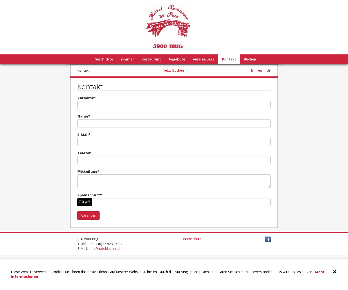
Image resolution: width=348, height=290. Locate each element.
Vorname (86, 98)
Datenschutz (191, 239)
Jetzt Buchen (174, 70)
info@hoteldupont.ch (105, 248)
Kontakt (229, 59)
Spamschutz (89, 195)
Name (83, 116)
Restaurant (151, 59)
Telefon (84, 153)
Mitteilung (88, 171)
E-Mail (84, 134)
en (260, 70)
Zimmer (127, 59)
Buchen (250, 59)
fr (252, 70)
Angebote (177, 59)
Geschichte (103, 59)
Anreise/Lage (203, 59)
